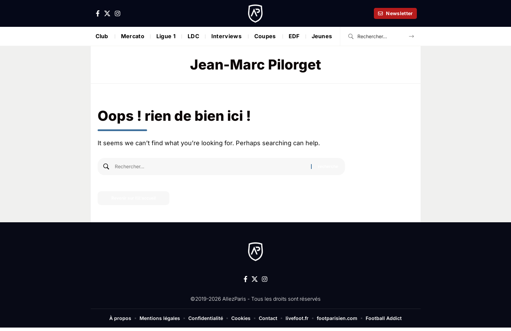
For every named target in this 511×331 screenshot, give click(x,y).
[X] (107, 13)
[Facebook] (97, 13)
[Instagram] (117, 13)
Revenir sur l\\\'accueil (133, 198)
